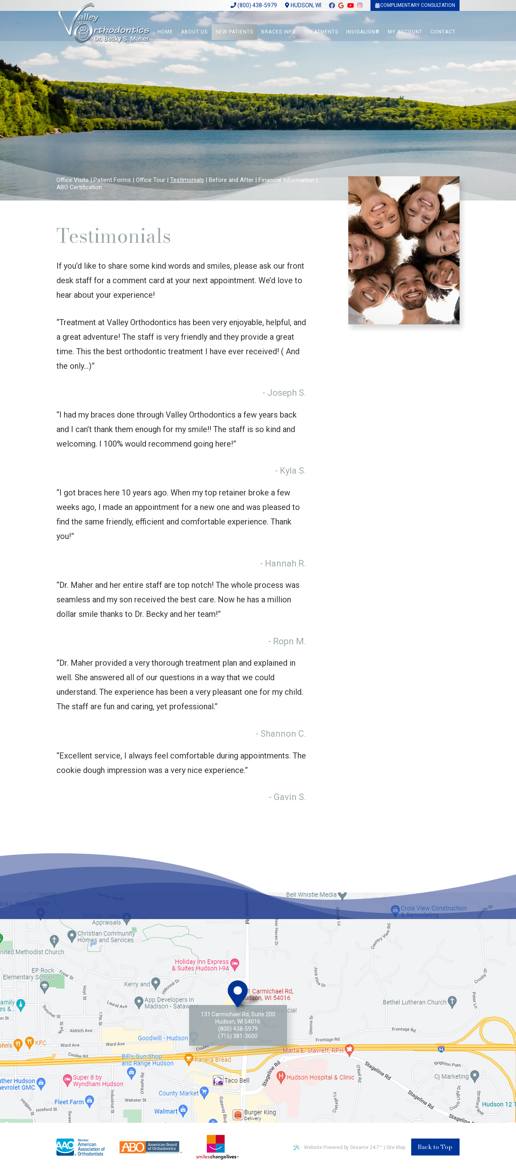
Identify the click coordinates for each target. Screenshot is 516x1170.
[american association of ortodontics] (80, 1147)
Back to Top (435, 1146)
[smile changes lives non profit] (217, 1147)
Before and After (231, 180)
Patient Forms (112, 180)
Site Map (395, 1147)
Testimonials (187, 180)
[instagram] (359, 7)
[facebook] (332, 7)
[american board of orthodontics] (150, 1146)
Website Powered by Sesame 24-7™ (338, 1147)
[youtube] (350, 7)
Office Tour (150, 180)
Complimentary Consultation (415, 5)
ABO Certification (79, 187)
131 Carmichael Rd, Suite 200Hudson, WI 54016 (238, 1018)
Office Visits (72, 180)
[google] (340, 7)
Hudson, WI (303, 5)
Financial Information (286, 180)
